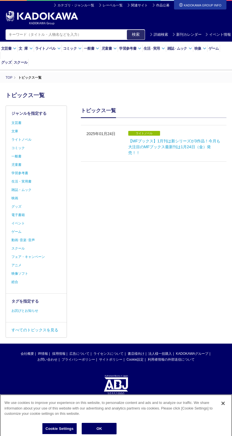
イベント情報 (218, 34)
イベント (18, 223)
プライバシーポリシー (78, 359)
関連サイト (139, 5)
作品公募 (163, 5)
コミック (72, 48)
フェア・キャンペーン (28, 257)
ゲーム (214, 48)
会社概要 (27, 354)
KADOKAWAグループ (192, 354)
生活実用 (154, 48)
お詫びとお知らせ (24, 311)
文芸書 (8, 48)
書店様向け (136, 354)
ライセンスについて (108, 354)
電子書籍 (18, 215)
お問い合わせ (47, 359)
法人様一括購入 (160, 354)
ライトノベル (48, 48)
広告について (79, 354)
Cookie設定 (135, 359)
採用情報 (59, 354)
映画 (14, 198)
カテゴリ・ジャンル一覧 (75, 5)
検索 (136, 34)
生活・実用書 (21, 181)
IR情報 (43, 354)
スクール (20, 62)
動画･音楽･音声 (23, 240)
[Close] (223, 406)
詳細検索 (159, 34)
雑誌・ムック (21, 190)
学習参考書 (130, 48)
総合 (14, 282)
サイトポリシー (110, 359)
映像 (200, 48)
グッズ (6, 62)
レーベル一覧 (113, 5)
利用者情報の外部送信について (171, 359)
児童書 (109, 48)
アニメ (16, 265)
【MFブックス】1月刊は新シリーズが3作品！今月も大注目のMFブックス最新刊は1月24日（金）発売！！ (174, 147)
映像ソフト (19, 274)
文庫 (14, 131)
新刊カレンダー (187, 34)
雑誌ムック (179, 48)
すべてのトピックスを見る (34, 330)
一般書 (91, 48)
